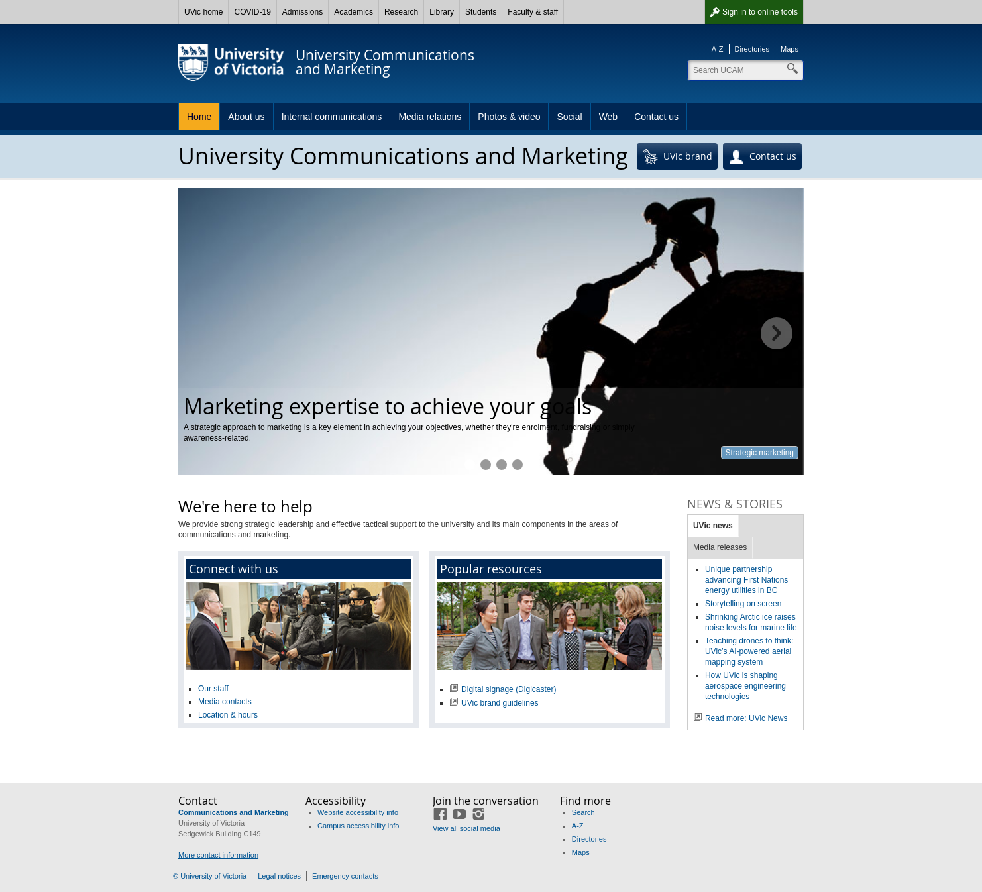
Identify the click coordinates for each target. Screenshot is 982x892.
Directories (752, 49)
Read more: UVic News (746, 718)
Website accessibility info (357, 812)
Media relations (429, 116)
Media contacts (225, 701)
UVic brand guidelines (500, 703)
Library (441, 12)
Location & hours (228, 715)
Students (480, 12)
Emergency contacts (345, 876)
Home (199, 116)
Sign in (760, 12)
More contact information (218, 855)
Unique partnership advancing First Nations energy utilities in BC (746, 580)
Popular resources (491, 569)
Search (583, 812)
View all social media (466, 828)
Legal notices (279, 876)
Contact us (656, 116)
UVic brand (677, 157)
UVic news (713, 525)
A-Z (718, 49)
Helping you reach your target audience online (485, 464)
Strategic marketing (760, 452)
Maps (789, 49)
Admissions (302, 12)
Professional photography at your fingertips (517, 464)
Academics (353, 12)
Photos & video (509, 116)
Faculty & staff (533, 12)
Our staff (213, 688)
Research (401, 12)
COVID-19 (252, 12)
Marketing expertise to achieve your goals (469, 464)
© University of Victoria (209, 876)
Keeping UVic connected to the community (501, 464)
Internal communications (332, 116)
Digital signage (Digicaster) (508, 689)
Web (608, 116)
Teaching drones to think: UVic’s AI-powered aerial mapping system (749, 651)
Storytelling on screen (743, 603)
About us (246, 116)
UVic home (203, 12)
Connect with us (233, 569)
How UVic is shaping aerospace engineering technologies (745, 686)
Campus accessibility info (358, 826)
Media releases (720, 547)
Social (569, 116)
